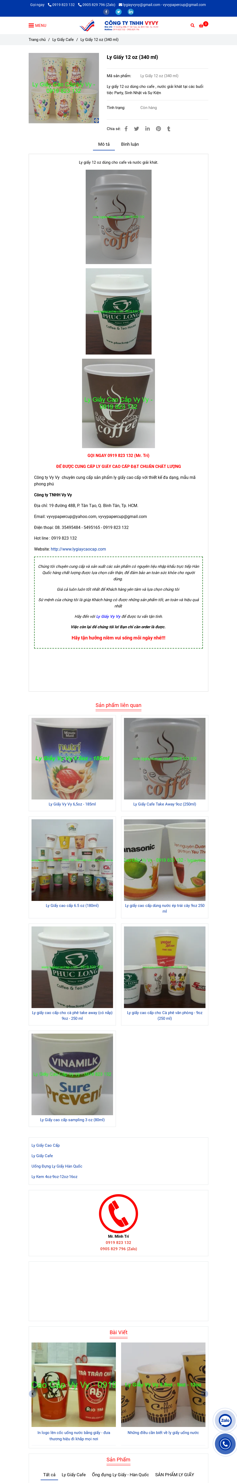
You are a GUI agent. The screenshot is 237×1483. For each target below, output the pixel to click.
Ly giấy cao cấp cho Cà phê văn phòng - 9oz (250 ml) (164, 1015)
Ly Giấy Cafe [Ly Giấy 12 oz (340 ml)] (63, 39)
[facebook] (107, 11)
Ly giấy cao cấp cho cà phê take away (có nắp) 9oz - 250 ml (72, 1015)
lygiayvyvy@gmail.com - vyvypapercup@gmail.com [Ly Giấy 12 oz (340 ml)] (162, 5)
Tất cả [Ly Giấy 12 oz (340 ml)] (49, 1474)
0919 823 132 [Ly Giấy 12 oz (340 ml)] (62, 5)
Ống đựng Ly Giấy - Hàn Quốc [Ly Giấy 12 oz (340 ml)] (120, 1474)
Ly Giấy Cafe (42, 1156)
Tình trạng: (116, 107)
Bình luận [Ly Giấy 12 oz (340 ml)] (130, 144)
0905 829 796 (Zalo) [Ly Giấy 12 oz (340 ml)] (96, 5)
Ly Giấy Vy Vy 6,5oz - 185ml (72, 804)
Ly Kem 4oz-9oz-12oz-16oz (54, 1176)
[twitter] (119, 11)
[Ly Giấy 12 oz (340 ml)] (118, 25)
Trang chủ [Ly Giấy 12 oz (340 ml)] (37, 39)
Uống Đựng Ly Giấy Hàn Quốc (57, 1166)
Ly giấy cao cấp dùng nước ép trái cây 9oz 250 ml (164, 908)
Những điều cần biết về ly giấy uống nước (163, 1432)
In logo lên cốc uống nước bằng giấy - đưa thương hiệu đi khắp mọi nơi (74, 1435)
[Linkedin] (147, 129)
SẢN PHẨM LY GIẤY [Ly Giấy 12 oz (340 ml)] (174, 1474)
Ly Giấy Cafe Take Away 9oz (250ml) (164, 804)
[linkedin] (130, 11)
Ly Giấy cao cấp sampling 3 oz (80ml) (72, 1120)
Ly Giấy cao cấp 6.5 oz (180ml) (72, 905)
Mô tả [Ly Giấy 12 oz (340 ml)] (104, 144)
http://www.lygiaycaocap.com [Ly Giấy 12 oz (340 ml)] (78, 549)
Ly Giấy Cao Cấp (46, 1145)
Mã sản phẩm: (119, 76)
